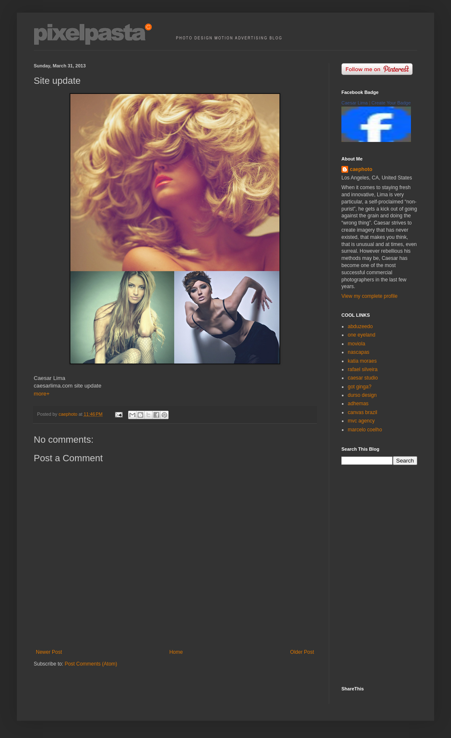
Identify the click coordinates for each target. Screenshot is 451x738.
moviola (356, 344)
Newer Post (49, 652)
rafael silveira (363, 369)
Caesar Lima (354, 102)
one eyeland (361, 335)
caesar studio (363, 378)
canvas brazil (362, 412)
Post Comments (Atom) (90, 664)
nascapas (358, 352)
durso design (362, 395)
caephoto (361, 169)
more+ (42, 393)
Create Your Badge (391, 102)
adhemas (358, 403)
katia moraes (362, 361)
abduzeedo (360, 326)
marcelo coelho (365, 430)
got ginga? (359, 387)
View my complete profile (369, 296)
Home (176, 652)
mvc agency (361, 421)
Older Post (302, 652)
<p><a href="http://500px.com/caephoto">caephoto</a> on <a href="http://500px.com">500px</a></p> (385, 574)
